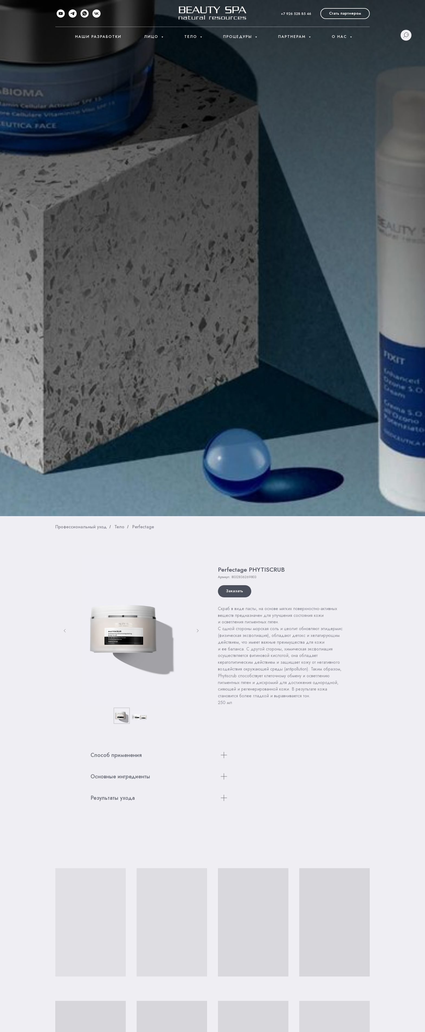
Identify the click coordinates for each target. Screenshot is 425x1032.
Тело (191, 36)
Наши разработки (98, 36)
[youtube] (61, 13)
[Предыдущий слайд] (65, 631)
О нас (340, 36)
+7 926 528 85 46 (296, 13)
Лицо (152, 36)
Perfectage (143, 526)
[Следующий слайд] (198, 631)
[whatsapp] (85, 13)
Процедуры (238, 36)
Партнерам (292, 36)
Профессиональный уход (81, 526)
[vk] (96, 13)
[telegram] (73, 13)
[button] (345, 13)
